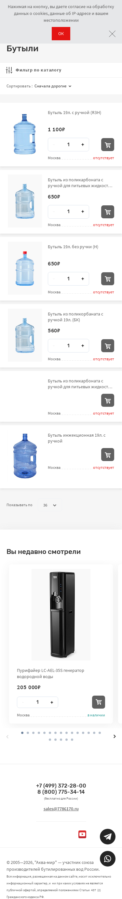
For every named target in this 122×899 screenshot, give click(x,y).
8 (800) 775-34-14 (61, 792)
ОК (61, 33)
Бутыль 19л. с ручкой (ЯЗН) (74, 112)
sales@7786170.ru (61, 809)
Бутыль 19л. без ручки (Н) (73, 247)
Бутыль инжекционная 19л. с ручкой (76, 438)
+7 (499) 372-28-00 (61, 786)
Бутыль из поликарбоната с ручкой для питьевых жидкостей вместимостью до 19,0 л (80, 182)
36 (49, 505)
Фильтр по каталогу (33, 70)
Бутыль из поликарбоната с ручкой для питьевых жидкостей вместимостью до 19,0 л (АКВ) (80, 384)
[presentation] (7, 736)
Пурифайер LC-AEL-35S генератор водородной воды (50, 673)
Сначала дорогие (52, 86)
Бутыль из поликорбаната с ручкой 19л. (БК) (75, 317)
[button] (28, 733)
